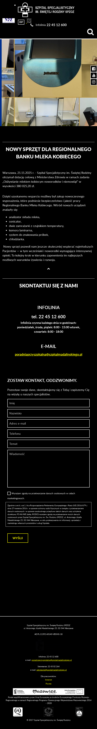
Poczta (48, 683)
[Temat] (48, 444)
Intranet (48, 679)
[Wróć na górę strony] (48, 268)
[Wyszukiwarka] (90, 32)
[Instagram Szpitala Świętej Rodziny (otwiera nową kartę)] (93, 82)
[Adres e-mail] (48, 423)
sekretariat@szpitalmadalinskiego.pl (51, 669)
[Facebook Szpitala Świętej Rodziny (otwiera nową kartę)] (93, 69)
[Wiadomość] (48, 433)
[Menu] (5, 32)
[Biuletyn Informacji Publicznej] (21, 21)
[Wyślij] (17, 538)
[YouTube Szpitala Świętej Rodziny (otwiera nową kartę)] (93, 75)
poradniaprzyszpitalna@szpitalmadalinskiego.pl (48, 354)
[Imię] (48, 403)
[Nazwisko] (48, 413)
